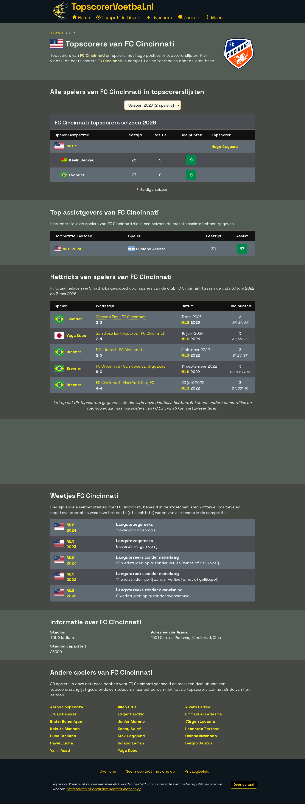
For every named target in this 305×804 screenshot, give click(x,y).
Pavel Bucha (61, 743)
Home (81, 17)
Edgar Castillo (131, 714)
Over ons (108, 771)
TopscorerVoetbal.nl (112, 6)
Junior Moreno (131, 721)
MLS (71, 248)
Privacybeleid (197, 771)
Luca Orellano (63, 735)
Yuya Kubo (127, 750)
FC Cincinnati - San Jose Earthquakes (130, 366)
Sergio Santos (198, 743)
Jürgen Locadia (200, 721)
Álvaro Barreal (198, 706)
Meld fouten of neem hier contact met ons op (104, 789)
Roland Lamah (131, 743)
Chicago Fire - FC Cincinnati (121, 316)
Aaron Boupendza (66, 706)
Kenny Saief (129, 728)
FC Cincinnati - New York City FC (125, 382)
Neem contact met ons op (150, 771)
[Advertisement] (152, 451)
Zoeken (188, 17)
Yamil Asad (60, 750)
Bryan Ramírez (63, 714)
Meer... (214, 17)
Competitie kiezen (118, 17)
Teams (57, 33)
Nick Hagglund (131, 735)
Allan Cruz (127, 706)
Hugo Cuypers (225, 146)
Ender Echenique (66, 721)
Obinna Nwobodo (201, 735)
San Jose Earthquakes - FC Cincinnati (130, 333)
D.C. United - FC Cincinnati (119, 349)
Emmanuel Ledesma (203, 714)
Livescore (159, 17)
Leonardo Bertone (202, 728)
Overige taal (243, 784)
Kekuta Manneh (65, 728)
